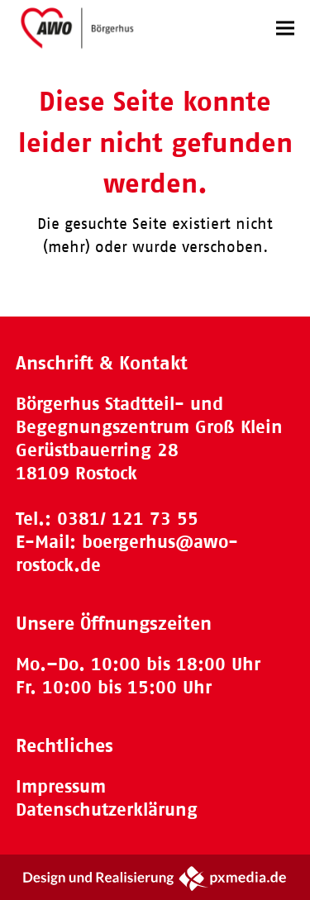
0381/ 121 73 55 (127, 518)
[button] (285, 28)
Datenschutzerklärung (107, 809)
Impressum (61, 786)
